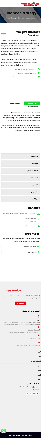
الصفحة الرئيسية (30, 18)
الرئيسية (34, 156)
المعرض (34, 192)
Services (21, 18)
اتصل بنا (34, 185)
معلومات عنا (33, 178)
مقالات (35, 199)
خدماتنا (35, 163)
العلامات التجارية (32, 171)
